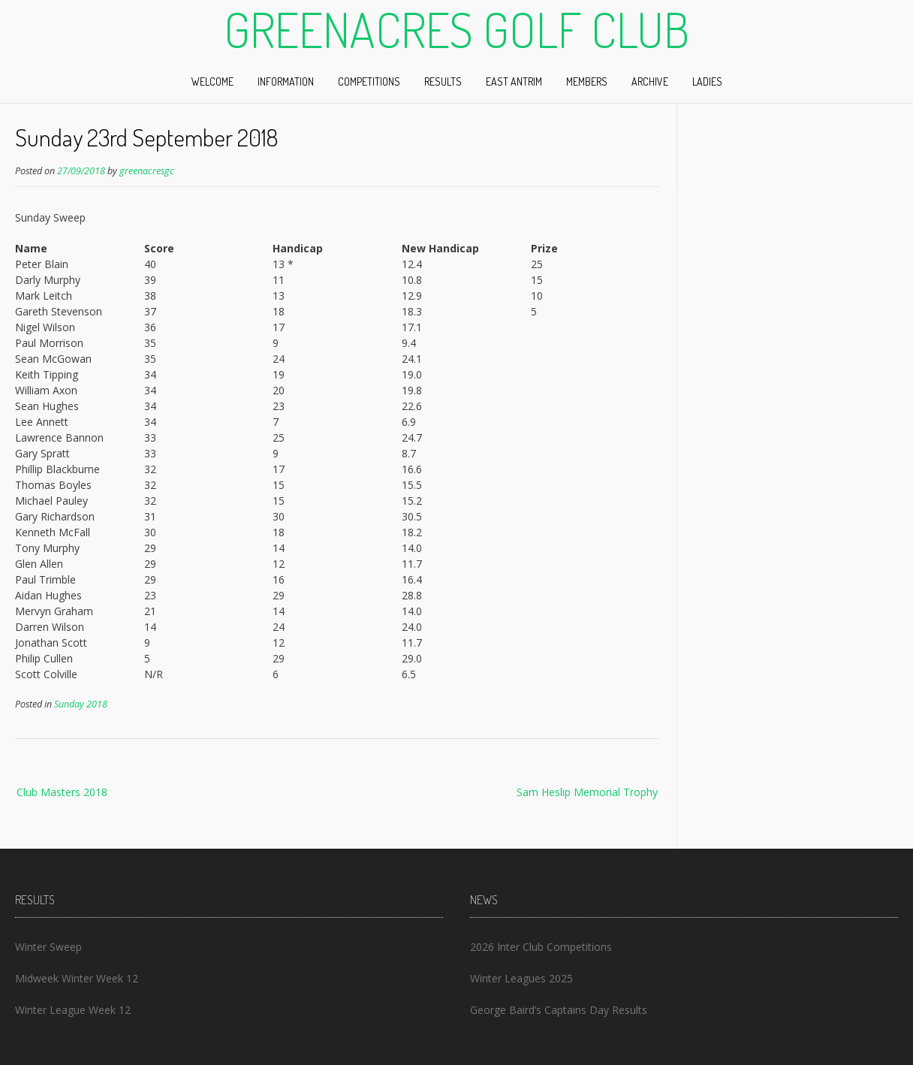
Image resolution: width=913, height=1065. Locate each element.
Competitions (369, 81)
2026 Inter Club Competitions (541, 947)
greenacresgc (146, 170)
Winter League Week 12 (73, 1010)
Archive (649, 81)
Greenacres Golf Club (456, 29)
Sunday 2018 (80, 704)
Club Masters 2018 (62, 792)
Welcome (212, 81)
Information (286, 81)
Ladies (707, 81)
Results (443, 81)
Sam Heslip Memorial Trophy (587, 792)
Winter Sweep (48, 947)
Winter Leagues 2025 (521, 978)
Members (586, 81)
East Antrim (514, 81)
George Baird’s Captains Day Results (558, 1010)
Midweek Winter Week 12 (76, 978)
